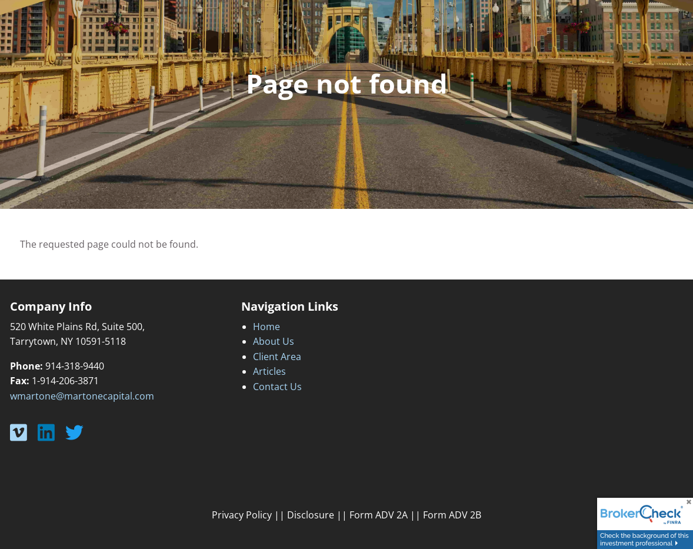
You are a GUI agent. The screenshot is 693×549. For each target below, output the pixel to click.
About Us (273, 341)
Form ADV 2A (378, 514)
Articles (269, 371)
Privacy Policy (242, 514)
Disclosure (310, 514)
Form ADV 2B (452, 514)
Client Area (277, 356)
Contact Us (277, 386)
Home (266, 326)
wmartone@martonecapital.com (82, 396)
